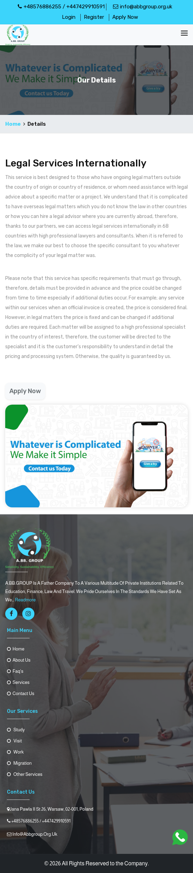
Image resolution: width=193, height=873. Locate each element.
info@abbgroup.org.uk (142, 6)
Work (15, 752)
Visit (14, 740)
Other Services (24, 774)
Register (94, 17)
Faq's (15, 671)
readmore (25, 599)
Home (13, 124)
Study (16, 729)
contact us (20, 693)
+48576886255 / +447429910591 (61, 6)
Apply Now (125, 17)
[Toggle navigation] (184, 33)
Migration (19, 763)
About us (19, 660)
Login (68, 17)
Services (18, 682)
